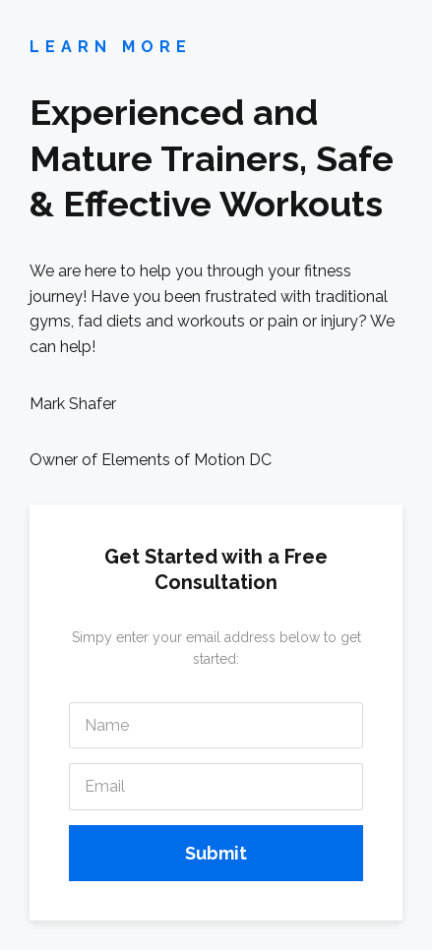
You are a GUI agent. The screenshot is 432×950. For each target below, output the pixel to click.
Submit (216, 853)
